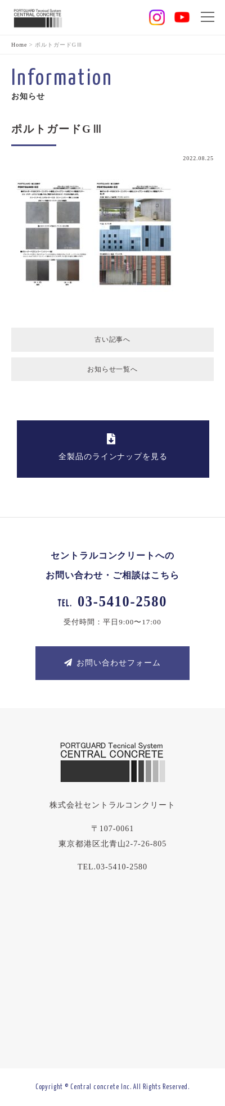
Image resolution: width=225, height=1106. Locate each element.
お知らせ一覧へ (112, 369)
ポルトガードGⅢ (57, 129)
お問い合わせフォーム (112, 663)
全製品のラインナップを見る (111, 447)
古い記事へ (112, 339)
